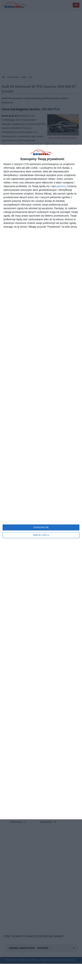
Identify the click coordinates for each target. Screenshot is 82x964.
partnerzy (61, 186)
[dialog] (41, 482)
